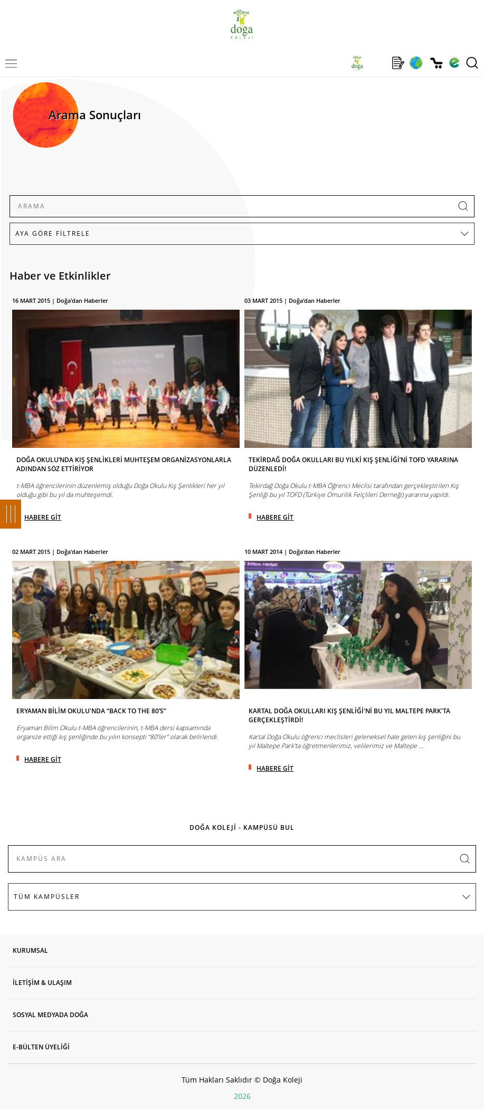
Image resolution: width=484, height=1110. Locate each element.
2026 (242, 1096)
